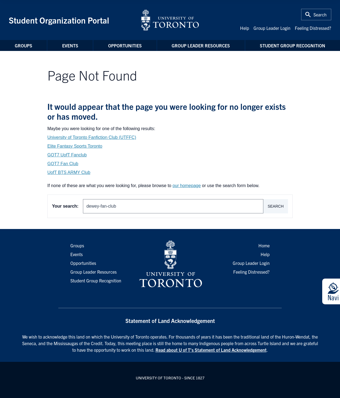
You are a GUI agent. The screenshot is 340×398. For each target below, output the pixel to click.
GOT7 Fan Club (62, 163)
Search (276, 206)
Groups (23, 45)
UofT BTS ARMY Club (68, 172)
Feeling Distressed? (313, 28)
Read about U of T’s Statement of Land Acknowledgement (211, 350)
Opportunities (125, 45)
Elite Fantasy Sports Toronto (74, 146)
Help (244, 28)
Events (70, 45)
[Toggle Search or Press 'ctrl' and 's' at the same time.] (316, 14)
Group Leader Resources (201, 45)
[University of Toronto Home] (170, 20)
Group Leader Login (271, 28)
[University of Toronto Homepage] (170, 264)
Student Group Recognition (292, 45)
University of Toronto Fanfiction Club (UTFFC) (91, 137)
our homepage (186, 185)
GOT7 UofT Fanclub (67, 155)
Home (264, 245)
